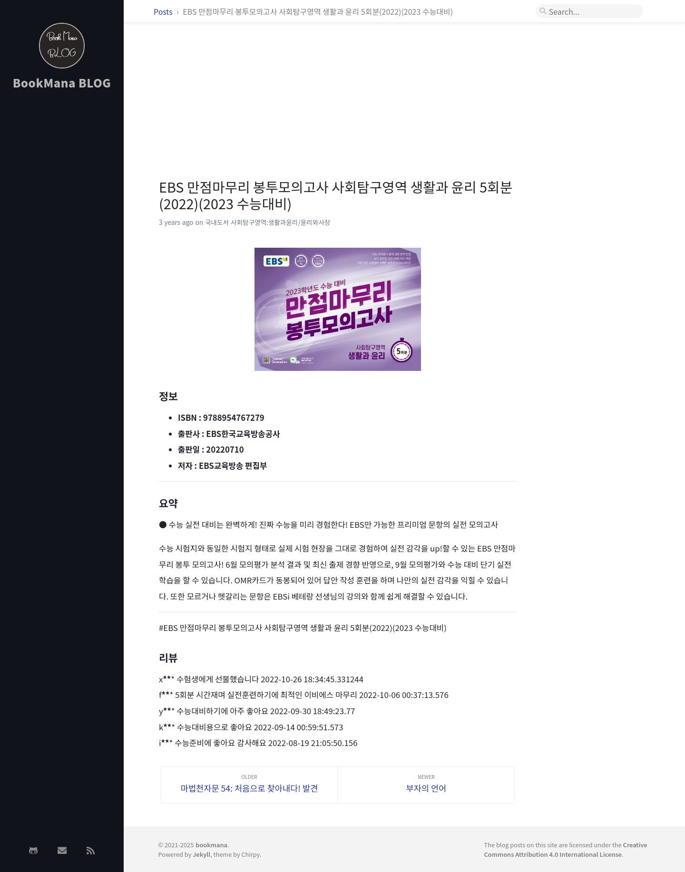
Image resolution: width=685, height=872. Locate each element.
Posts (164, 11)
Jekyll (201, 854)
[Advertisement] (62, 248)
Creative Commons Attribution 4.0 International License (565, 849)
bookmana (211, 844)
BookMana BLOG (62, 82)
